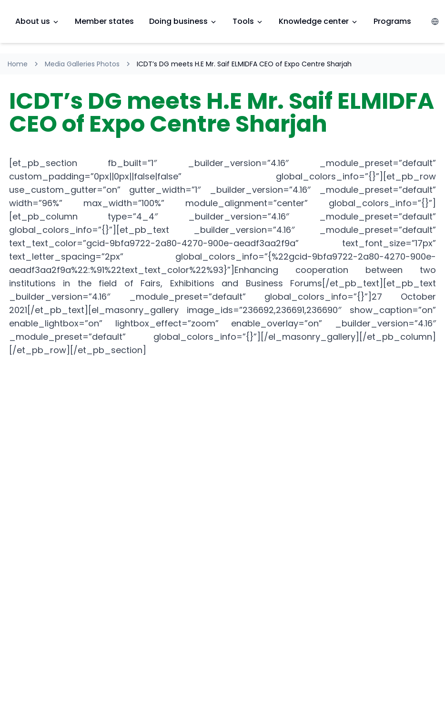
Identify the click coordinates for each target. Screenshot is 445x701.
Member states (104, 21)
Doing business (183, 21)
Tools (248, 21)
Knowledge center (318, 21)
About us (37, 21)
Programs (392, 21)
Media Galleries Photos (82, 64)
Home (18, 64)
